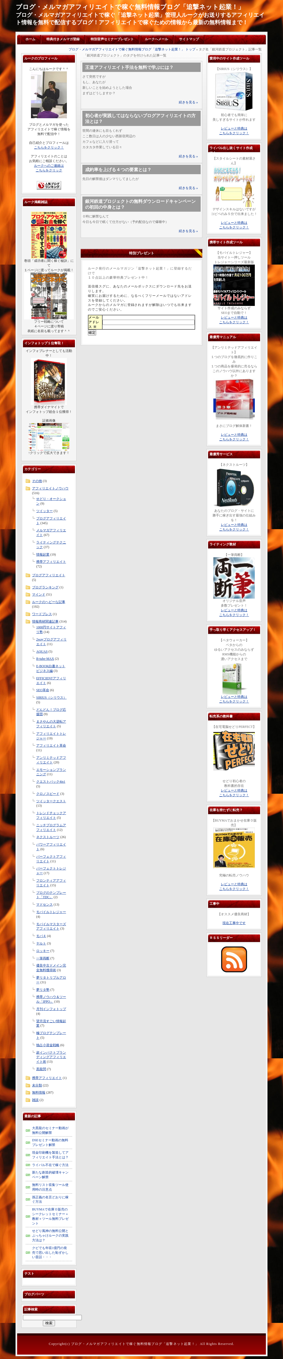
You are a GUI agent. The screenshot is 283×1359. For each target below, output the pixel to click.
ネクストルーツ (47, 837)
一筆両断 (42, 958)
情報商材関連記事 (45, 621)
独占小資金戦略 (47, 1045)
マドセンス (44, 904)
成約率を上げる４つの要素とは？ (118, 169)
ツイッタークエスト (51, 801)
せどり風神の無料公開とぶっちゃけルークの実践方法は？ (50, 1235)
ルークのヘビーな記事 (48, 602)
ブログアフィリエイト (48, 575)
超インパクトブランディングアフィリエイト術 (51, 1057)
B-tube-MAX (45, 659)
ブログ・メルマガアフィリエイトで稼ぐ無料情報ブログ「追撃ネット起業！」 (130, 7)
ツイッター (44, 511)
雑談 (35, 1100)
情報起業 (42, 554)
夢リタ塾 (42, 990)
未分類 (37, 1085)
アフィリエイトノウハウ (50, 488)
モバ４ (41, 936)
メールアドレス (93, 322)
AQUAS (42, 651)
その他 (37, 481)
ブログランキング (45, 587)
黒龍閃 (41, 1069)
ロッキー (42, 951)
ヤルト (41, 943)
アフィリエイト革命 (51, 745)
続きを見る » (188, 102)
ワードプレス (42, 614)
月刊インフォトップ (51, 1009)
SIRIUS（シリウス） (51, 697)
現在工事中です (234, 923)
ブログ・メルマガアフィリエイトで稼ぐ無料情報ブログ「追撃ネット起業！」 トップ (132, 49)
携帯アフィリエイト (51, 562)
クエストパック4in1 (50, 782)
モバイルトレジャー (51, 912)
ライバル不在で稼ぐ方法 (50, 1165)
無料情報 (38, 1092)
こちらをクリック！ (49, 147)
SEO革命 (42, 690)
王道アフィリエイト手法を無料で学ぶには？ (129, 67)
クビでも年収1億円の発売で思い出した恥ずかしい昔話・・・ (50, 1252)
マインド (38, 594)
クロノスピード (47, 794)
